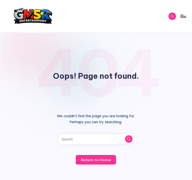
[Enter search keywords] (96, 139)
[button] (128, 139)
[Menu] (183, 16)
